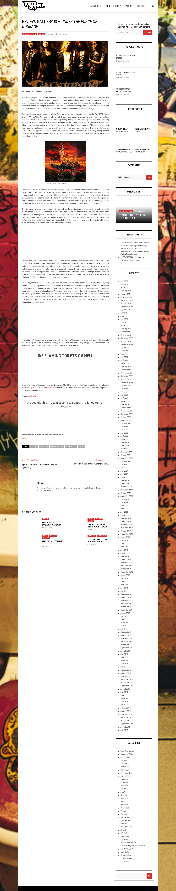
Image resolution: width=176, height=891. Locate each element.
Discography (125, 770)
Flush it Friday (126, 776)
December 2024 (126, 335)
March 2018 (125, 591)
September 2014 (127, 724)
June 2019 (124, 544)
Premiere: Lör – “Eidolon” (52, 541)
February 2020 (126, 518)
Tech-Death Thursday (128, 843)
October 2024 (126, 341)
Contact (141, 6)
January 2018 (126, 597)
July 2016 (124, 654)
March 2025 (125, 326)
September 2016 (127, 648)
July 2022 (124, 427)
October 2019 (126, 531)
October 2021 (126, 455)
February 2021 (126, 480)
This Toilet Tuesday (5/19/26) (131, 260)
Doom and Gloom (127, 773)
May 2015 (124, 698)
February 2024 (126, 367)
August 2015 (125, 689)
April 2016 (124, 664)
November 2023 (127, 376)
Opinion (33, 34)
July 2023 (124, 389)
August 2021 (125, 461)
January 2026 (126, 294)
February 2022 (126, 442)
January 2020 (126, 521)
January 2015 (126, 711)
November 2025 (127, 300)
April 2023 (124, 398)
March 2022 (125, 439)
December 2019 (126, 525)
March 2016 (125, 667)
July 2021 (124, 465)
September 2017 (127, 610)
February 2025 (126, 329)
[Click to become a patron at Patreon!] (65, 421)
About (129, 6)
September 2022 (127, 420)
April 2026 (124, 284)
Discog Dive (125, 767)
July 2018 (124, 578)
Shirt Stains (125, 836)
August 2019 (125, 537)
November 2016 (127, 642)
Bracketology (125, 757)
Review (81, 446)
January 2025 (126, 332)
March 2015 (125, 705)
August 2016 (125, 651)
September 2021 (127, 458)
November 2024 (127, 338)
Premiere (46, 537)
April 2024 (124, 360)
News (123, 801)
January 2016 (126, 673)
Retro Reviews (126, 820)
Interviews (91, 535)
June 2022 (124, 430)
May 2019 (124, 547)
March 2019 (125, 553)
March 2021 (125, 477)
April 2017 (124, 626)
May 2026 (124, 281)
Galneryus (44, 446)
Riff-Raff (124, 833)
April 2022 (124, 436)
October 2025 (126, 303)
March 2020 (125, 515)
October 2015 (126, 683)
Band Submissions (127, 751)
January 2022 (126, 446)
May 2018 (124, 585)
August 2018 (125, 575)
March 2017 (125, 629)
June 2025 (124, 316)
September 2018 (127, 572)
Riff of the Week (126, 827)
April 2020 (124, 512)
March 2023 (125, 401)
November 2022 (127, 414)
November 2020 (127, 490)
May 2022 (124, 433)
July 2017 (124, 616)
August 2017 (125, 613)
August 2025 (125, 310)
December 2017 (126, 600)
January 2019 (126, 559)
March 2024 (125, 363)
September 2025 (127, 306)
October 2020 (126, 493)
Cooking (124, 764)
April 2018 (124, 588)
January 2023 (126, 408)
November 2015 (127, 679)
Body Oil (34, 446)
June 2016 (124, 657)
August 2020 (125, 499)
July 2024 (124, 351)
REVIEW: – (132, 257)
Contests (124, 760)
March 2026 (125, 288)
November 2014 (127, 717)
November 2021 (127, 452)
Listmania (124, 786)
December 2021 (126, 449)
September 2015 (127, 686)
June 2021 (124, 468)
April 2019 (124, 550)
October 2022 (126, 417)
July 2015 (124, 692)
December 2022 (126, 411)
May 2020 (124, 509)
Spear (51, 34)
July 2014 (124, 730)
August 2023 (125, 386)
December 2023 (126, 373)
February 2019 (126, 556)
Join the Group (113, 6)
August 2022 (125, 423)
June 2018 (124, 582)
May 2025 (124, 319)
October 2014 (126, 721)
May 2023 (124, 395)
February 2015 (126, 708)
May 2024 (124, 357)
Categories (95, 6)
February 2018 (126, 594)
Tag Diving (124, 839)
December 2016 (126, 638)
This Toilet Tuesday (127, 849)
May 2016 (124, 661)
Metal (45, 535)
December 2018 (126, 562)
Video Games (125, 862)
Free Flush (124, 779)
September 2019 (127, 534)
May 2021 (124, 471)
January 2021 (126, 484)
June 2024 (124, 354)
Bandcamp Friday (127, 754)
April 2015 (124, 702)
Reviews (41, 34)
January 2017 (126, 635)
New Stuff (53, 535)
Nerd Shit (124, 795)
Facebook (50, 388)
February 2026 (126, 291)
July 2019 (124, 540)
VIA (30, 396)
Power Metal (71, 446)
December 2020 (126, 487)
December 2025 (126, 297)
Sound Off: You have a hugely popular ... (91, 463)
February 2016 (126, 670)
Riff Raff (123, 830)
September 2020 (127, 496)
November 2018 (127, 566)
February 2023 (126, 405)
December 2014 (126, 714)
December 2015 (126, 676)
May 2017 (124, 623)
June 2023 (124, 392)
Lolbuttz (26, 34)
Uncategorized (126, 855)
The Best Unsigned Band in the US (133, 846)
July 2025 (124, 313)
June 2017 (124, 619)
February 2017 (126, 632)
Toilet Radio (102, 535)
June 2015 (124, 695)
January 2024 (126, 370)
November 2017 (127, 604)
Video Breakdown (127, 858)
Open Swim (125, 808)
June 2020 (124, 506)
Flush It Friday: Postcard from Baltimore (122, 131)
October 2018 (126, 569)
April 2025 (124, 322)
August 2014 (125, 727)
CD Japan (30, 388)
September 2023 (127, 382)
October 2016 (126, 645)
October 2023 (126, 379)
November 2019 (127, 528)
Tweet (24, 438)
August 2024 (125, 348)
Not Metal (124, 805)
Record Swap (125, 817)
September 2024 (127, 344)
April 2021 (124, 474)
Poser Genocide (57, 446)
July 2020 (124, 503)
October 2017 (126, 607)
